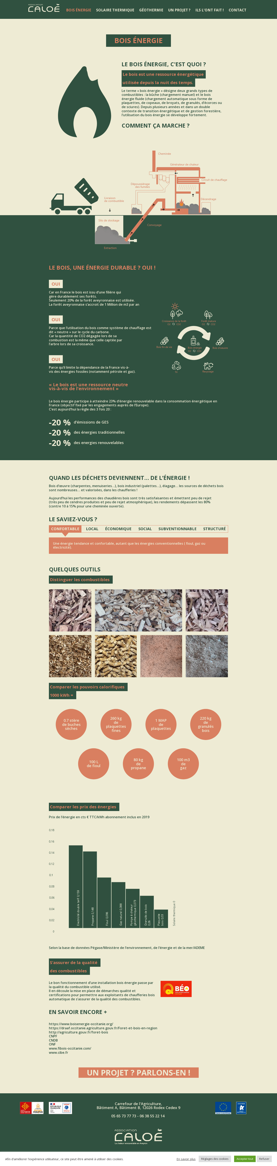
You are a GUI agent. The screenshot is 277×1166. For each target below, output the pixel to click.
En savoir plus (186, 1159)
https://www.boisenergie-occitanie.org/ (81, 1024)
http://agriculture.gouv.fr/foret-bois (78, 1032)
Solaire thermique (115, 10)
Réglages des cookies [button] (215, 1159)
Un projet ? (179, 10)
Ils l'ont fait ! (209, 10)
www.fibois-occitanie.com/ (70, 1048)
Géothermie (151, 10)
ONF (52, 1044)
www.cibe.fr (58, 1052)
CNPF (53, 1036)
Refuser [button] (264, 1159)
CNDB (53, 1040)
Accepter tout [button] (245, 1159)
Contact (237, 10)
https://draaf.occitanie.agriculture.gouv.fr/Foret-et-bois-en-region (103, 1028)
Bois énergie (78, 10)
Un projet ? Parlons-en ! (138, 1072)
